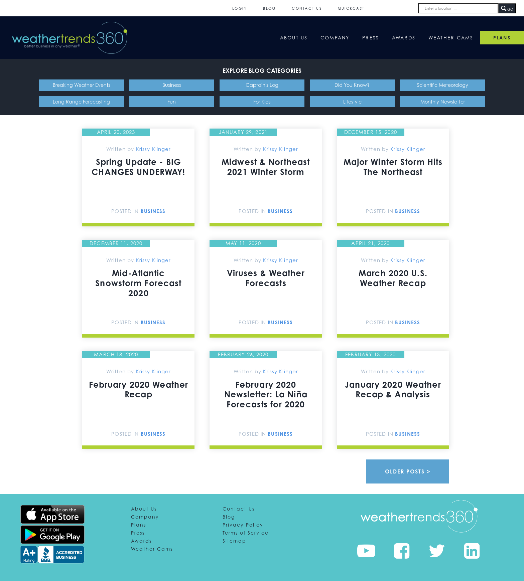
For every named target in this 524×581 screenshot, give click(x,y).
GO (507, 8)
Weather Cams (451, 37)
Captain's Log (262, 85)
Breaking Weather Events (81, 85)
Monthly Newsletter (442, 102)
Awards (404, 37)
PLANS (502, 37)
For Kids (262, 102)
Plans (138, 525)
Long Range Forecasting (81, 102)
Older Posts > (408, 471)
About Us (294, 37)
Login (239, 8)
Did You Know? (352, 85)
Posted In (125, 211)
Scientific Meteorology (442, 85)
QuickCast (351, 8)
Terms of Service (246, 533)
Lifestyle (352, 102)
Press (370, 37)
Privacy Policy (243, 525)
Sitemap (234, 541)
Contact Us (307, 8)
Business (171, 85)
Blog (269, 8)
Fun (171, 102)
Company (335, 37)
